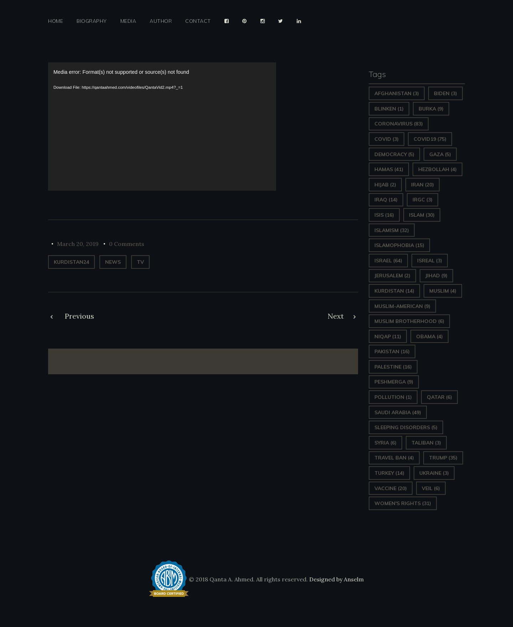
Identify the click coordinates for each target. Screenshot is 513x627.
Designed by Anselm (336, 579)
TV (140, 262)
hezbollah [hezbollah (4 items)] (437, 169)
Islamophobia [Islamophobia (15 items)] (399, 245)
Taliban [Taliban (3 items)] (426, 443)
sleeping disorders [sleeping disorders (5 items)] (405, 427)
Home (55, 21)
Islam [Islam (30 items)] (422, 215)
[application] (162, 126)
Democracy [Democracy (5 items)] (394, 154)
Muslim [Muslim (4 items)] (442, 291)
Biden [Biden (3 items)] (445, 93)
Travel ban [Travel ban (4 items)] (394, 457)
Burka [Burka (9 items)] (431, 109)
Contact (198, 21)
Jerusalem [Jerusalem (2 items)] (392, 275)
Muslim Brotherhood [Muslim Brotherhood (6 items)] (409, 321)
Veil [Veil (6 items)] (431, 488)
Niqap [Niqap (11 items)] (387, 336)
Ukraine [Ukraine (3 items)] (434, 473)
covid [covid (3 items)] (386, 139)
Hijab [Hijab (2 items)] (385, 184)
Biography (92, 21)
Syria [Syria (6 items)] (385, 443)
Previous (79, 316)
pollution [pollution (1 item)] (393, 397)
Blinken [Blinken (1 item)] (389, 109)
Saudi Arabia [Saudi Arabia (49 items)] (397, 412)
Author (161, 21)
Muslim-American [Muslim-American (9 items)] (402, 306)
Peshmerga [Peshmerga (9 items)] (393, 382)
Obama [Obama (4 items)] (429, 336)
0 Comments (126, 243)
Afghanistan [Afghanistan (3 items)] (396, 93)
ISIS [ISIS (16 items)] (384, 215)
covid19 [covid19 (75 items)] (430, 139)
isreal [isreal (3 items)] (429, 260)
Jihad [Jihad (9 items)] (436, 275)
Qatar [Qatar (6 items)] (439, 397)
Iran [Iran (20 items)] (422, 184)
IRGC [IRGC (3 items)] (422, 199)
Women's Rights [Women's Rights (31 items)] (402, 503)
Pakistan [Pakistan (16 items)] (392, 351)
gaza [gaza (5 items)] (440, 154)
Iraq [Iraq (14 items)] (386, 199)
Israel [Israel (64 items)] (388, 260)
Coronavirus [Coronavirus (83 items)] (398, 123)
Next (336, 316)
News (113, 262)
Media (128, 21)
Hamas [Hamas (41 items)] (388, 169)
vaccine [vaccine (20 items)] (390, 488)
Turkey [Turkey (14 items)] (389, 473)
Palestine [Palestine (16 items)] (393, 367)
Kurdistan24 (71, 262)
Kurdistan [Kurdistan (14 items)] (394, 291)
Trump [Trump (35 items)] (443, 457)
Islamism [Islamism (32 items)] (391, 230)
